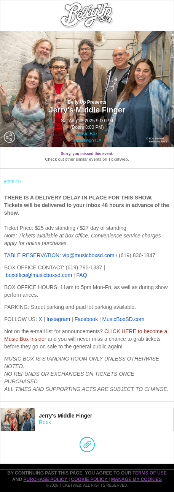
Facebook (86, 319)
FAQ (82, 275)
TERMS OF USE (149, 473)
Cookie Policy (90, 479)
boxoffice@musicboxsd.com (39, 275)
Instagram (58, 319)
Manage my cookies (136, 479)
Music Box (87, 133)
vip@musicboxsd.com (88, 255)
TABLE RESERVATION (31, 255)
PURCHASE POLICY (45, 479)
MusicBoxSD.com (123, 319)
